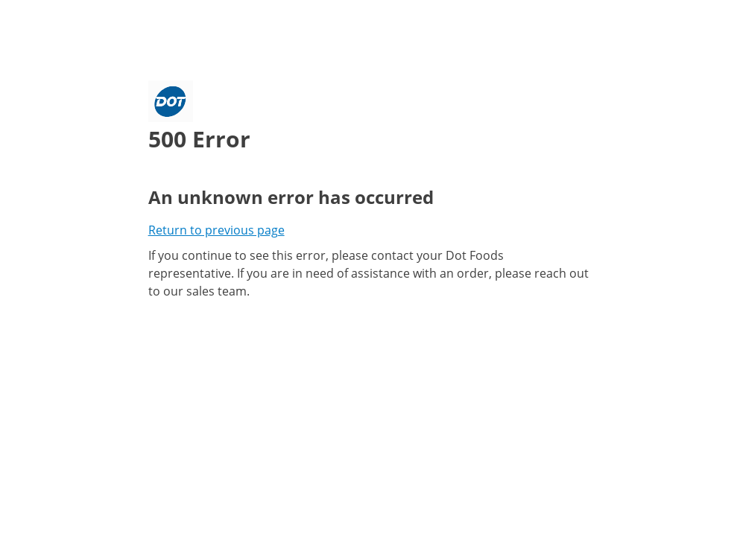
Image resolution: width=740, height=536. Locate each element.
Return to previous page (216, 230)
